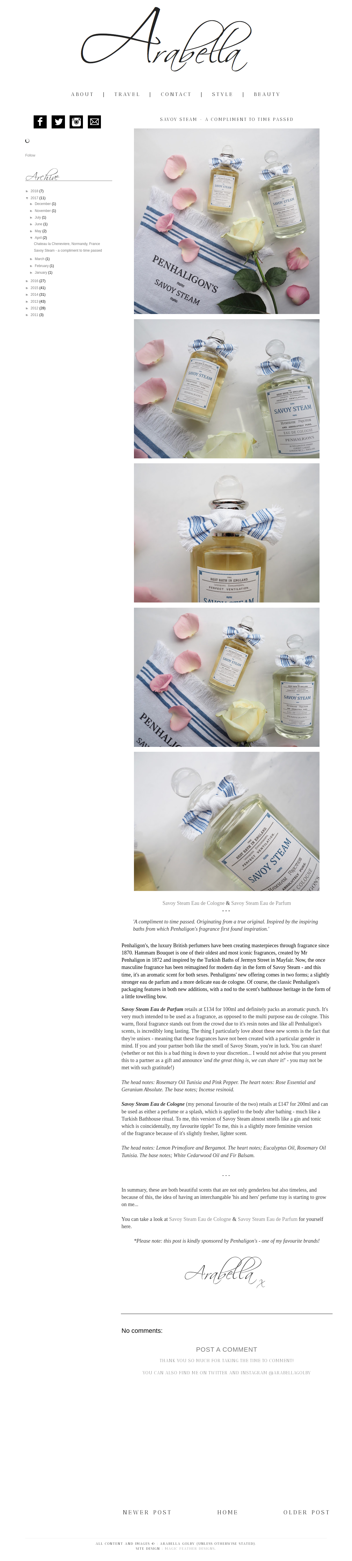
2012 (35, 308)
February (42, 266)
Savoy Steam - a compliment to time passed (68, 250)
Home (228, 1512)
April (39, 238)
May (38, 231)
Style (223, 94)
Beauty (267, 94)
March (40, 259)
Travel (128, 94)
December (43, 204)
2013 (35, 302)
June (39, 224)
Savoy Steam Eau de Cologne (194, 903)
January (41, 273)
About (82, 94)
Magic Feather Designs (190, 1549)
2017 (35, 198)
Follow (30, 155)
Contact (176, 94)
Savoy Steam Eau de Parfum (261, 903)
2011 (35, 315)
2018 (35, 191)
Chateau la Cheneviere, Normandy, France (67, 244)
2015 (35, 288)
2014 (35, 295)
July (38, 217)
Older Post (307, 1512)
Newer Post (147, 1512)
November (43, 211)
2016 (35, 281)
